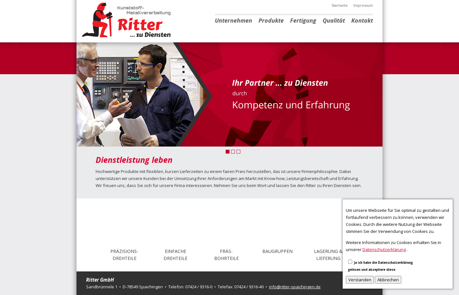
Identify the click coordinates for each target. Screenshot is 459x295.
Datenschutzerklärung (384, 249)
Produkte (271, 20)
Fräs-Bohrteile (226, 254)
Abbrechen (388, 280)
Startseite (340, 5)
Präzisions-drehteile (124, 254)
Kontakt (362, 20)
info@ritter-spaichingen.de (295, 287)
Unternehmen (233, 20)
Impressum (363, 5)
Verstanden (359, 280)
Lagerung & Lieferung (328, 254)
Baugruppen (277, 251)
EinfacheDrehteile (175, 254)
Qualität (334, 20)
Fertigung (303, 20)
